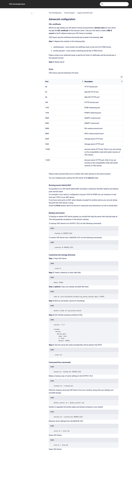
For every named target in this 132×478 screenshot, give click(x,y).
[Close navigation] (31, 13)
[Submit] (102, 4)
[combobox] (114, 4)
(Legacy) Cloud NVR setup (84, 13)
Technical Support (69, 13)
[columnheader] (64, 81)
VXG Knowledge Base (17, 4)
